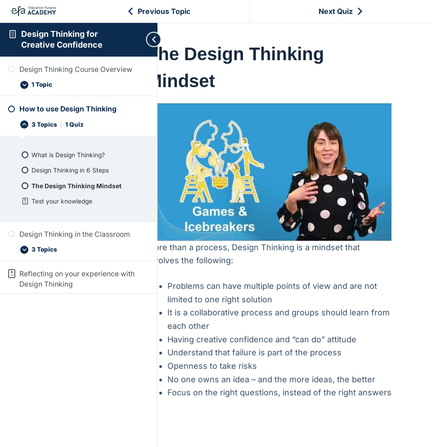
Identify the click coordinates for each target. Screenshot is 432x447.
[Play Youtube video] (287, 162)
